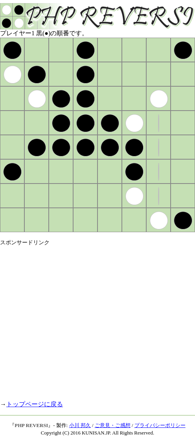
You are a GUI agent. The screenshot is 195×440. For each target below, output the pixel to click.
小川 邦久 (80, 425)
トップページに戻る (34, 404)
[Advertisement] (73, 319)
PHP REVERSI (31, 425)
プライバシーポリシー (160, 425)
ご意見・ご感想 (113, 425)
